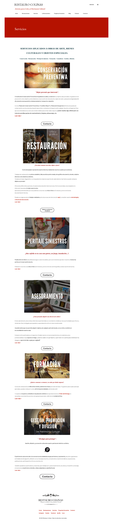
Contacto (84, 13)
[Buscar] (92, 4)
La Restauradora (45, 13)
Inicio (15, 13)
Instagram (42, 513)
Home (41, 510)
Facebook (53, 513)
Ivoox (63, 513)
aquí (59, 197)
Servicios (35, 13)
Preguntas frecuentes (58, 13)
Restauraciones (25, 13)
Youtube (47, 513)
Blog (69, 13)
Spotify (59, 513)
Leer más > (18, 116)
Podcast (76, 13)
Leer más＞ (18, 470)
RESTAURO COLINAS (28, 4)
